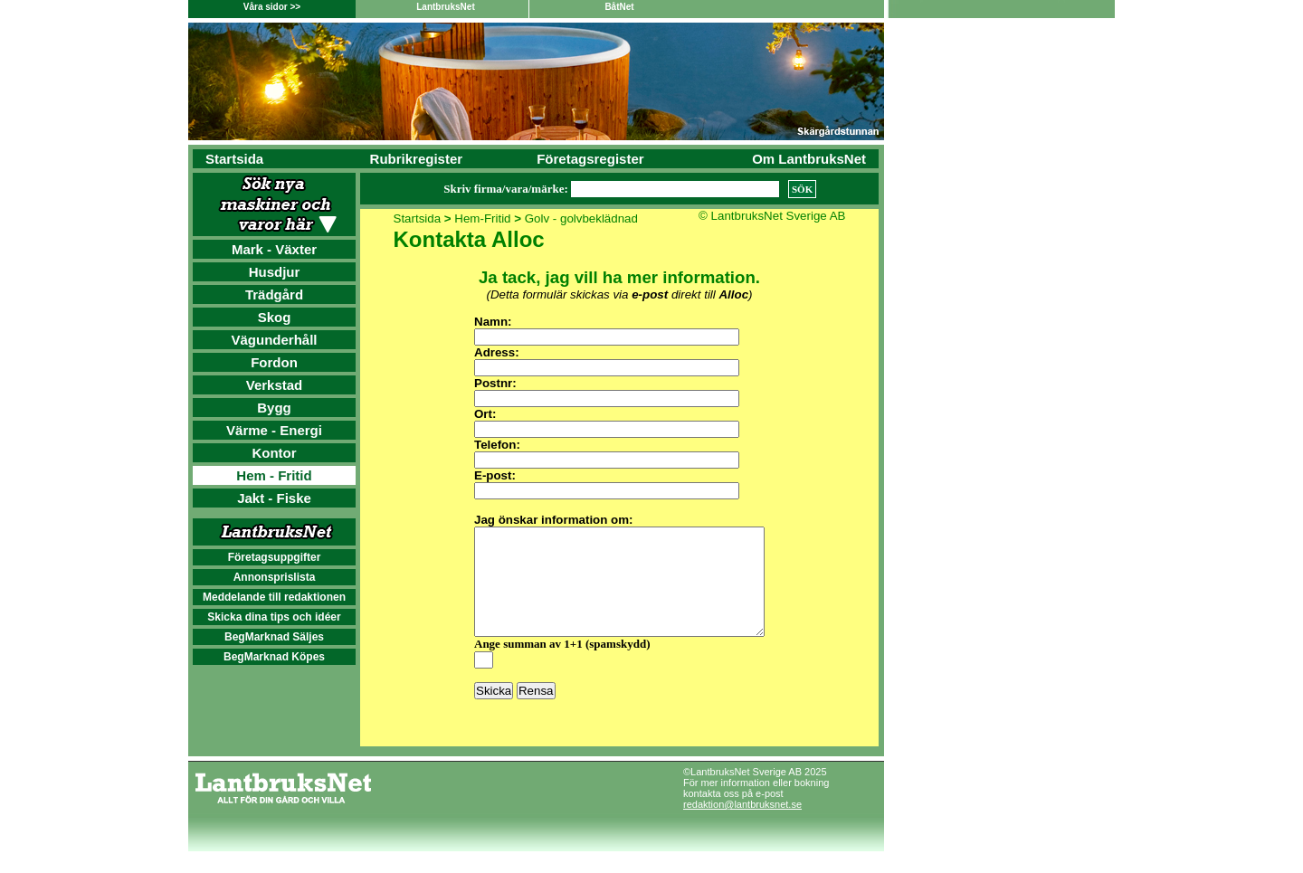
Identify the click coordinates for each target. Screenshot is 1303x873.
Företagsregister (590, 158)
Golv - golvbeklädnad (581, 218)
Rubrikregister (416, 158)
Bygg (274, 407)
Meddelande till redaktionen (274, 597)
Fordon (274, 362)
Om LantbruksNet (809, 158)
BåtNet (618, 7)
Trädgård (274, 294)
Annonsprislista (274, 577)
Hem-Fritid (482, 218)
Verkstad (274, 385)
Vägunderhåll (274, 339)
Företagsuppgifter (274, 557)
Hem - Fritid (273, 475)
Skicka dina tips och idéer (273, 617)
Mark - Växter (274, 249)
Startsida (234, 158)
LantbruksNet (445, 7)
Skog (274, 317)
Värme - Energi (274, 430)
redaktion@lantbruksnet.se (742, 826)
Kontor (274, 452)
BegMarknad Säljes (274, 637)
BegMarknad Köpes (274, 656)
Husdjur (274, 272)
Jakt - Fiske (274, 498)
